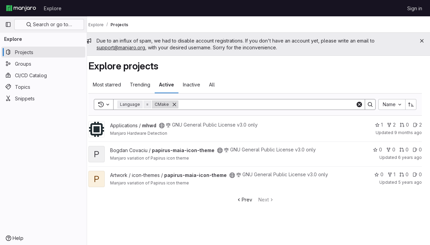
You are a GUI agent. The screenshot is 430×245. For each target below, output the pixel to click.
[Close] (422, 41)
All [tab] (219, 84)
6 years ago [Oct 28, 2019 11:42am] (410, 157)
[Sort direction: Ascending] (411, 104)
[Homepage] (21, 8)
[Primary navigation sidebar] (8, 24)
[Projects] (43, 52)
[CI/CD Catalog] (43, 75)
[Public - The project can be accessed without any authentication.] (168, 125)
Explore (53, 8)
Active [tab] (173, 84)
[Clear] (359, 104)
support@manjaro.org (127, 47)
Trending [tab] (147, 84)
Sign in (414, 8)
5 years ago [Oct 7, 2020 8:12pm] (410, 182)
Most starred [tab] (114, 84)
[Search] (270, 104)
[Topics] (43, 86)
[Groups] (43, 63)
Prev (248, 199)
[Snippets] (43, 98)
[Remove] (181, 104)
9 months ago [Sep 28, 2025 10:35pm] (408, 132)
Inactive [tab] (198, 84)
